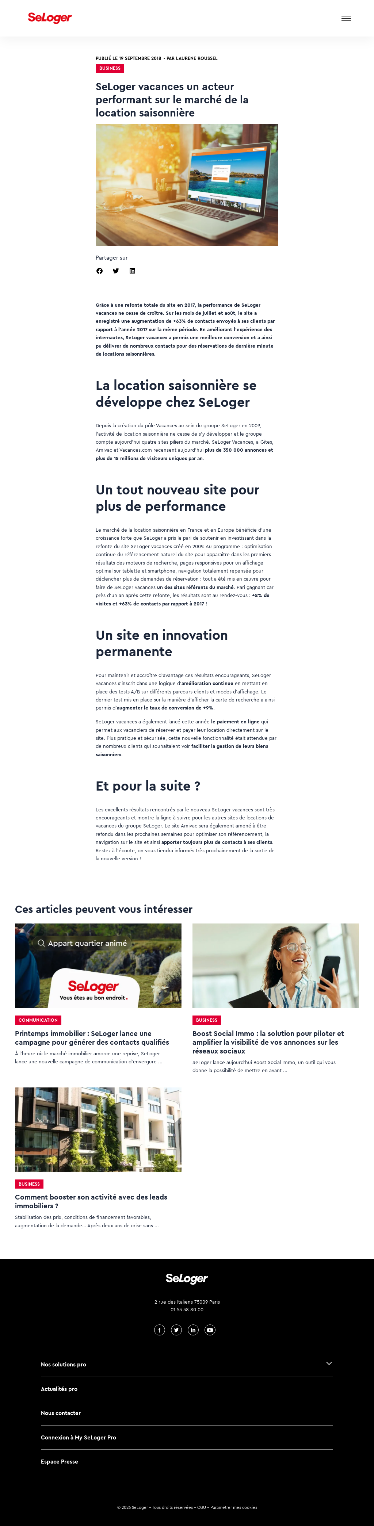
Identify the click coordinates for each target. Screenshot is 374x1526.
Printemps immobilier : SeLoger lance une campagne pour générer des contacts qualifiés (92, 1038)
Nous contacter (61, 1413)
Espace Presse (59, 1461)
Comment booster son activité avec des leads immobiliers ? (91, 1201)
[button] (99, 271)
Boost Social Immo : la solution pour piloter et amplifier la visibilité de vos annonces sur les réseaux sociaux (268, 1042)
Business (110, 68)
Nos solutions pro (63, 1364)
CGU (201, 1507)
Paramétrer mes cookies (233, 1507)
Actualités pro (59, 1389)
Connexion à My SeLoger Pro (78, 1437)
